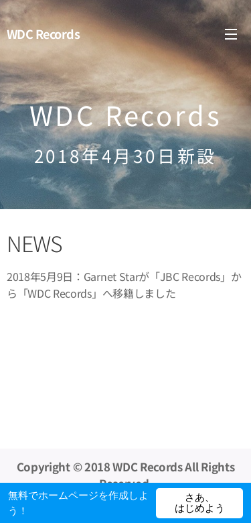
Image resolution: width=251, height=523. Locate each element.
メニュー (231, 34)
